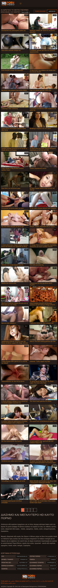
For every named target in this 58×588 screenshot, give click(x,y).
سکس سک (11, 581)
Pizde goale (4, 581)
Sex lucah (48, 581)
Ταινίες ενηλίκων (40, 11)
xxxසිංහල (28, 581)
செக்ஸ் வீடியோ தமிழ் (38, 581)
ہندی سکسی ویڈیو (10, 583)
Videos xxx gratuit (20, 581)
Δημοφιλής (52, 11)
